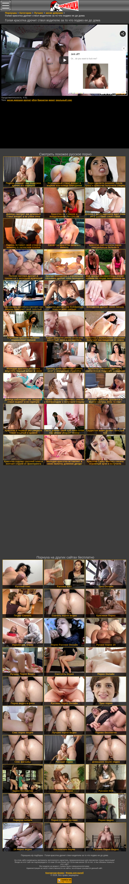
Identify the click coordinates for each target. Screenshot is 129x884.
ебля (34, 100)
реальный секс (64, 100)
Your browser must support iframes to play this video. (64, 60)
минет (52, 100)
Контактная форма (54, 873)
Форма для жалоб (75, 873)
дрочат (27, 100)
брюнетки (42, 100)
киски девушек (15, 100)
